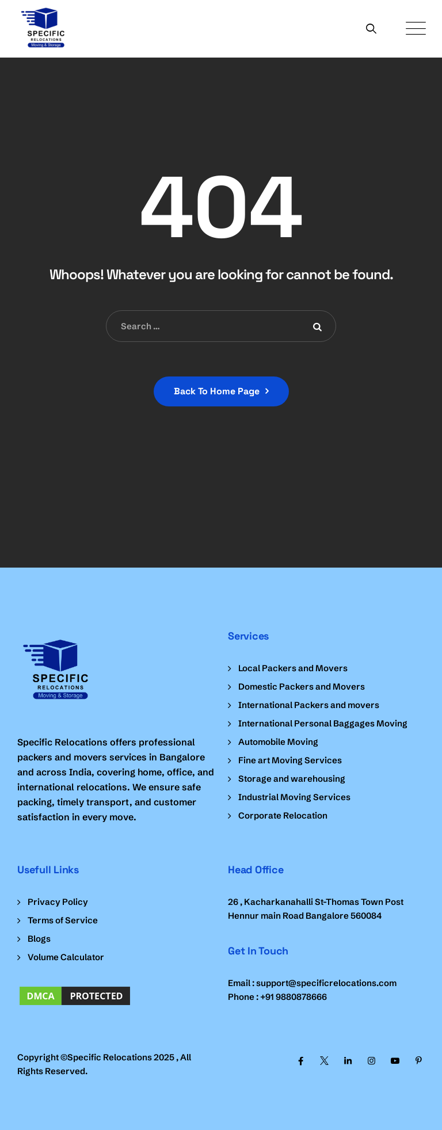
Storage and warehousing (291, 778)
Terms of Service (63, 920)
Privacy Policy (58, 901)
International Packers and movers (308, 704)
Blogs (39, 938)
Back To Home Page (217, 391)
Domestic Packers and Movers (301, 686)
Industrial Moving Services (294, 797)
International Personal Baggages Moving (322, 723)
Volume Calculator (66, 957)
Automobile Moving (278, 741)
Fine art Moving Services (290, 760)
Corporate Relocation (282, 815)
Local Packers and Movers (293, 668)
